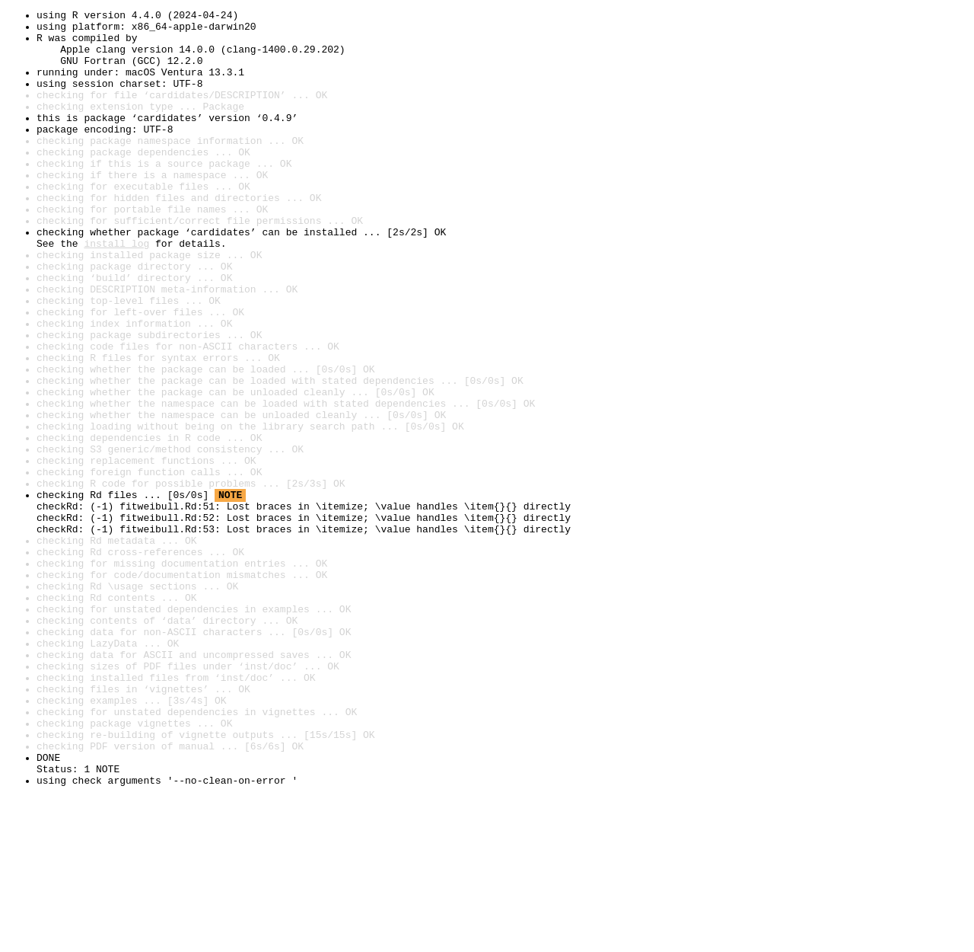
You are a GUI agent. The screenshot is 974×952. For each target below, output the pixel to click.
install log (116, 291)
